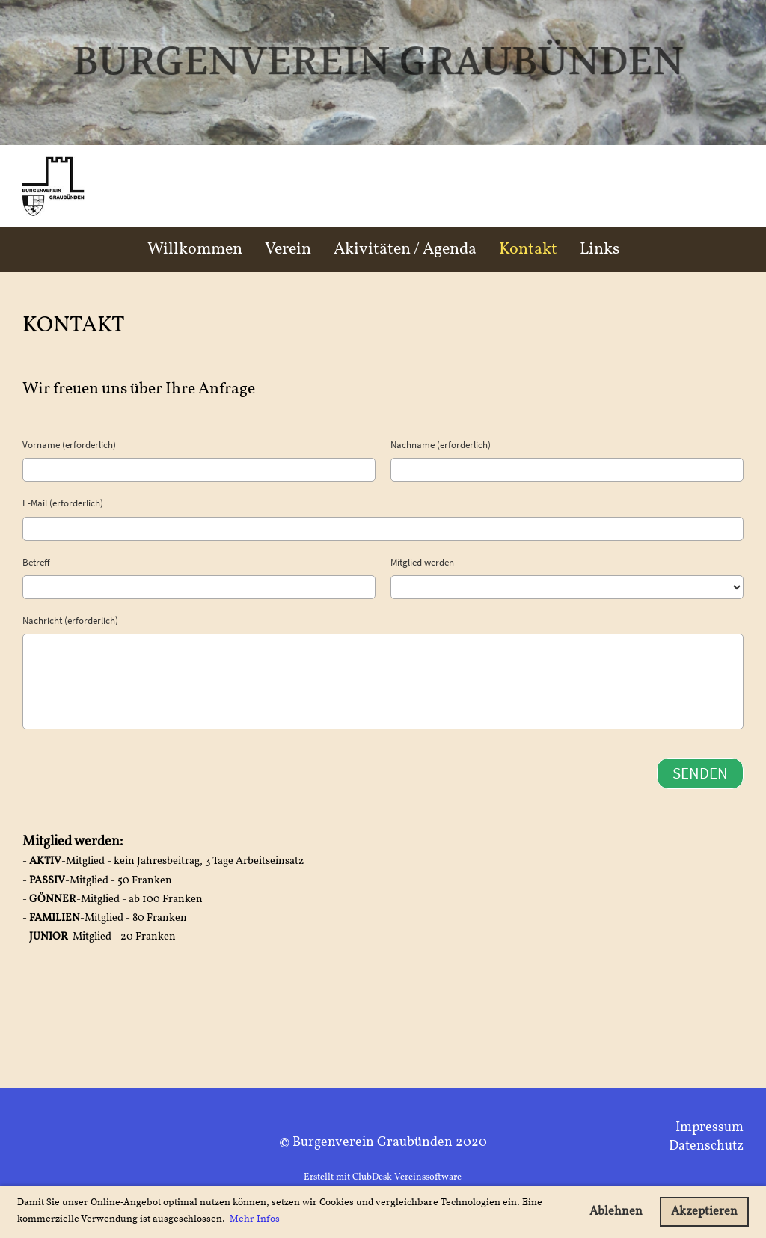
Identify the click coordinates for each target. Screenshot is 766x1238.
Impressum (709, 1127)
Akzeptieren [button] (704, 1212)
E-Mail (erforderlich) (62, 503)
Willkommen (194, 249)
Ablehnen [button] (616, 1212)
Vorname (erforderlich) (69, 444)
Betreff (36, 562)
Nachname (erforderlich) (440, 444)
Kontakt (528, 249)
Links (599, 249)
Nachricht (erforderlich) (70, 620)
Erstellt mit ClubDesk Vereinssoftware (383, 1177)
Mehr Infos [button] (255, 1219)
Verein (288, 249)
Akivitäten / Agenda (405, 249)
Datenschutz (706, 1146)
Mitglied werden (422, 562)
